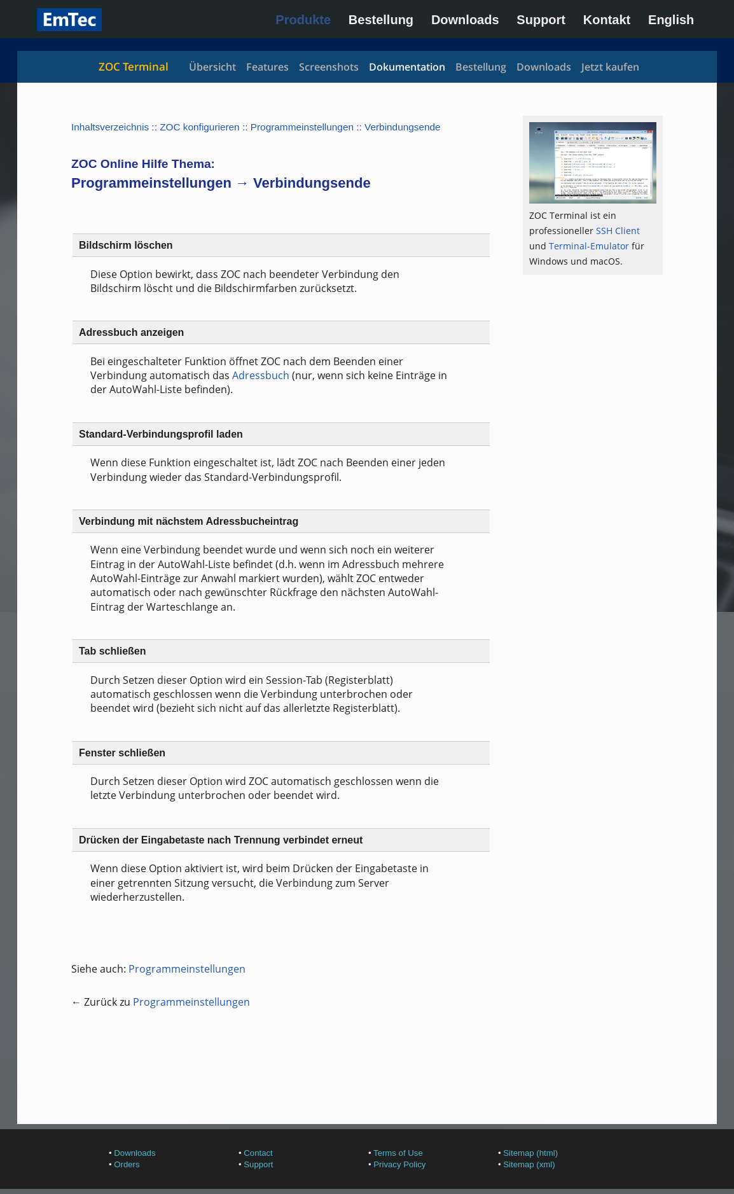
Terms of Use (398, 1153)
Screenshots (329, 67)
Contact (258, 1153)
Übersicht (212, 67)
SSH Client (618, 231)
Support (540, 20)
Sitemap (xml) (529, 1164)
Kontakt (606, 20)
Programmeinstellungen (302, 126)
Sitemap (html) (530, 1153)
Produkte (303, 20)
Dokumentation (407, 67)
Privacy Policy (399, 1164)
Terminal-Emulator (589, 246)
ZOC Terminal (134, 66)
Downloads (465, 20)
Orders (126, 1164)
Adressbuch (260, 375)
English (671, 20)
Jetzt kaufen (610, 67)
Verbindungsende (402, 126)
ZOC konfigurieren (200, 126)
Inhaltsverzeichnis (110, 126)
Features (267, 67)
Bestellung (381, 20)
